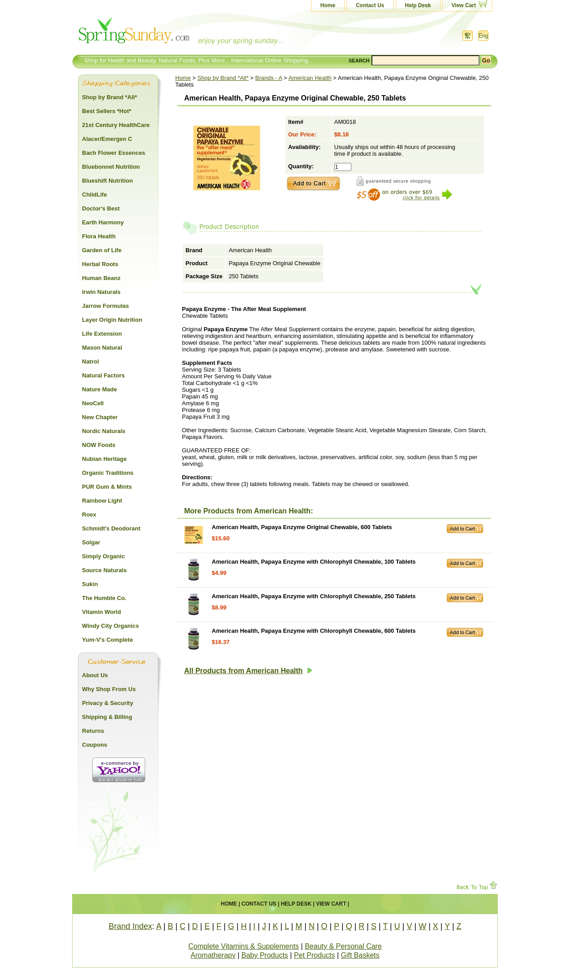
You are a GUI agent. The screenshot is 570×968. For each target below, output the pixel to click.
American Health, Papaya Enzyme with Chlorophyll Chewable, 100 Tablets (314, 561)
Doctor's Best (101, 208)
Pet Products (314, 955)
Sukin (90, 584)
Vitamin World (101, 612)
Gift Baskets (360, 955)
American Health (310, 77)
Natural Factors (103, 375)
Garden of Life (101, 250)
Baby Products (265, 955)
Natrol (90, 361)
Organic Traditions (108, 472)
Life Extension (102, 333)
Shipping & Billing (107, 717)
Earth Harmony (103, 222)
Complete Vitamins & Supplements (243, 946)
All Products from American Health (248, 671)
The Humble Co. (104, 598)
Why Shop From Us (109, 689)
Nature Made (99, 389)
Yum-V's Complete (107, 639)
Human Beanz (101, 278)
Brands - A (268, 77)
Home (327, 5)
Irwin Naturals (101, 292)
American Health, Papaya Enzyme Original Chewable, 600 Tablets (302, 527)
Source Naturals (104, 570)
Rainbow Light (102, 500)
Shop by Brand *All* (223, 77)
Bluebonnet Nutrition (111, 166)
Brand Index (130, 926)
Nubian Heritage (104, 459)
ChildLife (94, 194)
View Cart (464, 5)
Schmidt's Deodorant (111, 528)
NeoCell (93, 403)
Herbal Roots (100, 264)
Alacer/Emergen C (107, 139)
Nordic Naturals (103, 431)
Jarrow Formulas (105, 305)
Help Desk (418, 5)
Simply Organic (103, 556)
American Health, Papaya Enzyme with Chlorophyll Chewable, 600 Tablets (314, 630)
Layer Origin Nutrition (112, 319)
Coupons (94, 744)
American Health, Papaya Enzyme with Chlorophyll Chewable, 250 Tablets (314, 596)
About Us (95, 675)
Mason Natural (102, 347)
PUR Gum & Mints (107, 486)
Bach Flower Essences (113, 152)
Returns (93, 730)
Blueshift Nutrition (107, 180)
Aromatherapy (213, 955)
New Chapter (99, 417)
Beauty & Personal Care (343, 946)
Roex (89, 514)
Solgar (91, 542)
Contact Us (370, 5)
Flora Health (99, 236)
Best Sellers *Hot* (106, 111)
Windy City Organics (110, 625)
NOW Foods (98, 445)
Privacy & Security (107, 703)
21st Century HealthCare (116, 125)
